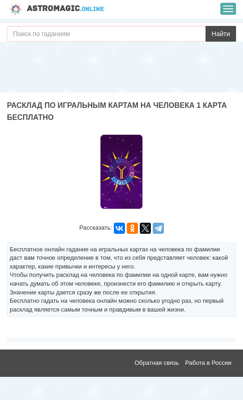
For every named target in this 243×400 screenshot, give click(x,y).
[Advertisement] (121, 69)
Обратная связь (157, 362)
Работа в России (208, 362)
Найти (221, 34)
